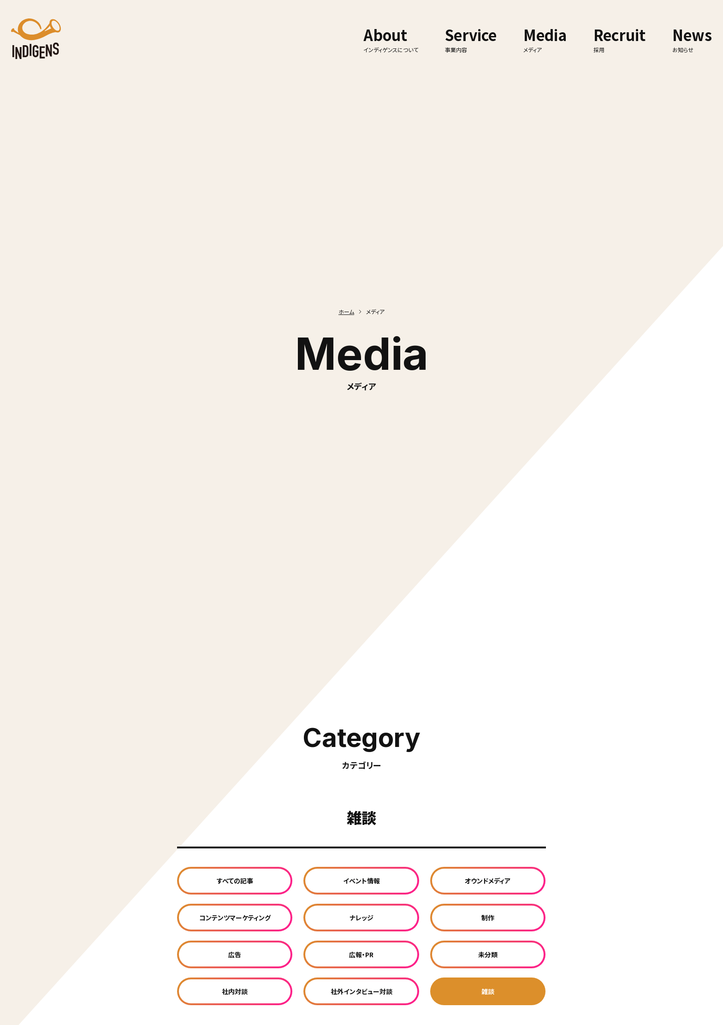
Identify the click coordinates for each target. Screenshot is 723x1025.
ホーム (346, 311)
